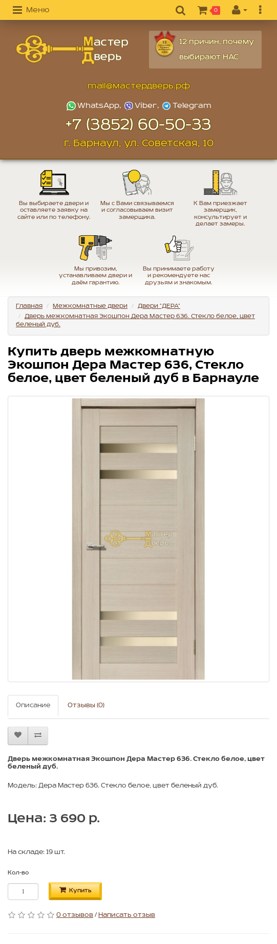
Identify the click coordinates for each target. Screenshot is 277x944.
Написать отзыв (126, 915)
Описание (33, 705)
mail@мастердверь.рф (139, 86)
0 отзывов (74, 915)
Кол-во (18, 873)
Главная (29, 306)
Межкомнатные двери (90, 306)
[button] (31, 10)
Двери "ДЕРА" (159, 306)
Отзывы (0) (86, 705)
